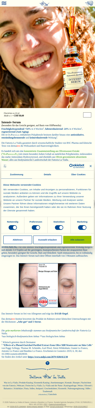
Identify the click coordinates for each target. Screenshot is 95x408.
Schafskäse (18, 388)
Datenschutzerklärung (57, 404)
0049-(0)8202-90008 (35, 407)
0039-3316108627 (81, 407)
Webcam (20, 385)
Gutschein (52, 394)
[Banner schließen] (91, 166)
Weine (80, 385)
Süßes (88, 388)
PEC (46, 404)
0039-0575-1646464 (18, 407)
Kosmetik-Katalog (41, 383)
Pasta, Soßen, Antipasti (33, 388)
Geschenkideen (50, 388)
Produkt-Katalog (26, 383)
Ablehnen (18, 239)
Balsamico (8, 388)
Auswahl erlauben (47, 239)
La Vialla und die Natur (52, 385)
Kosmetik (62, 388)
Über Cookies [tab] (78, 174)
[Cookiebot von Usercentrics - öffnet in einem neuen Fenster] (71, 166)
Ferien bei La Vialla (33, 385)
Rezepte (76, 383)
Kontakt (68, 383)
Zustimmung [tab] (16, 174)
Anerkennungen (57, 383)
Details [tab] (47, 174)
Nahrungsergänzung (76, 388)
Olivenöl (88, 385)
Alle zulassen (77, 239)
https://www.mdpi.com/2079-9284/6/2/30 (48, 357)
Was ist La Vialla (11, 383)
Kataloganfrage (70, 385)
